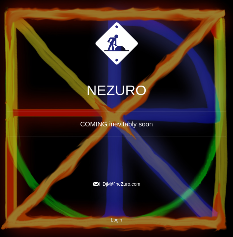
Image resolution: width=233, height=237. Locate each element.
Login (116, 220)
